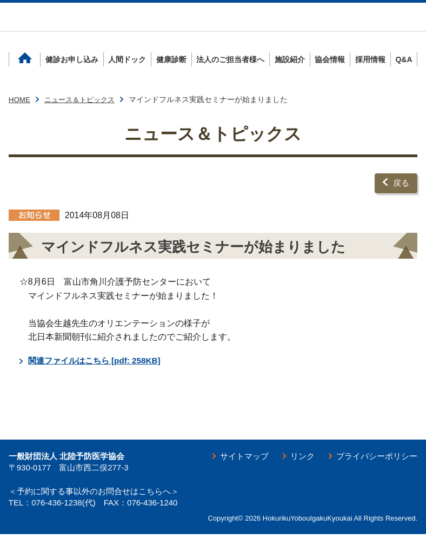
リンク (296, 475)
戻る (400, 202)
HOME (20, 121)
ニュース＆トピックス (83, 121)
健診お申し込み (71, 81)
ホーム (25, 81)
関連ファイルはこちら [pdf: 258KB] (98, 378)
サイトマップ (236, 475)
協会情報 (330, 81)
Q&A (403, 81)
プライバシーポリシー (374, 475)
